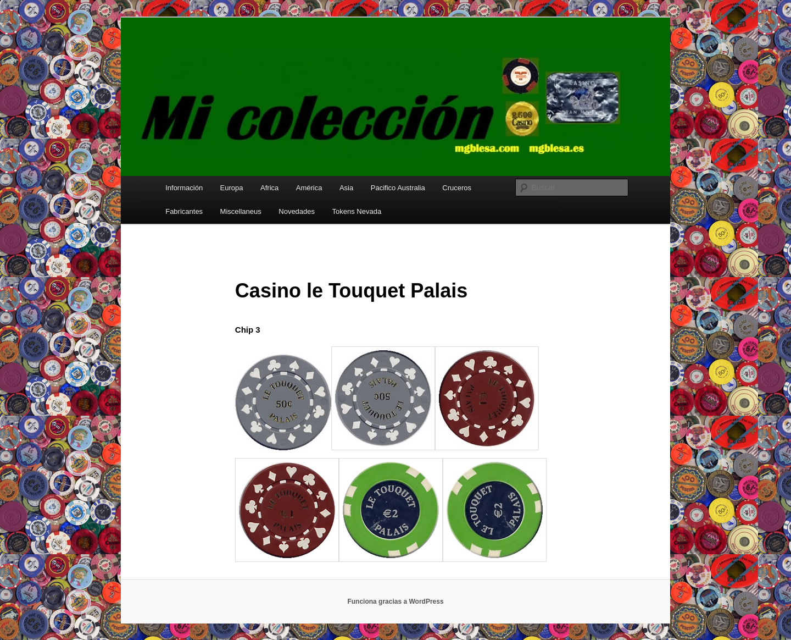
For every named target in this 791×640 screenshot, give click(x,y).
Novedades (296, 211)
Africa (269, 188)
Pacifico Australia (398, 188)
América (309, 188)
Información (184, 188)
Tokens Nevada (357, 211)
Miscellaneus (240, 211)
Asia (346, 188)
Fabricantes (184, 211)
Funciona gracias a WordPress (395, 601)
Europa (231, 188)
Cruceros (456, 188)
